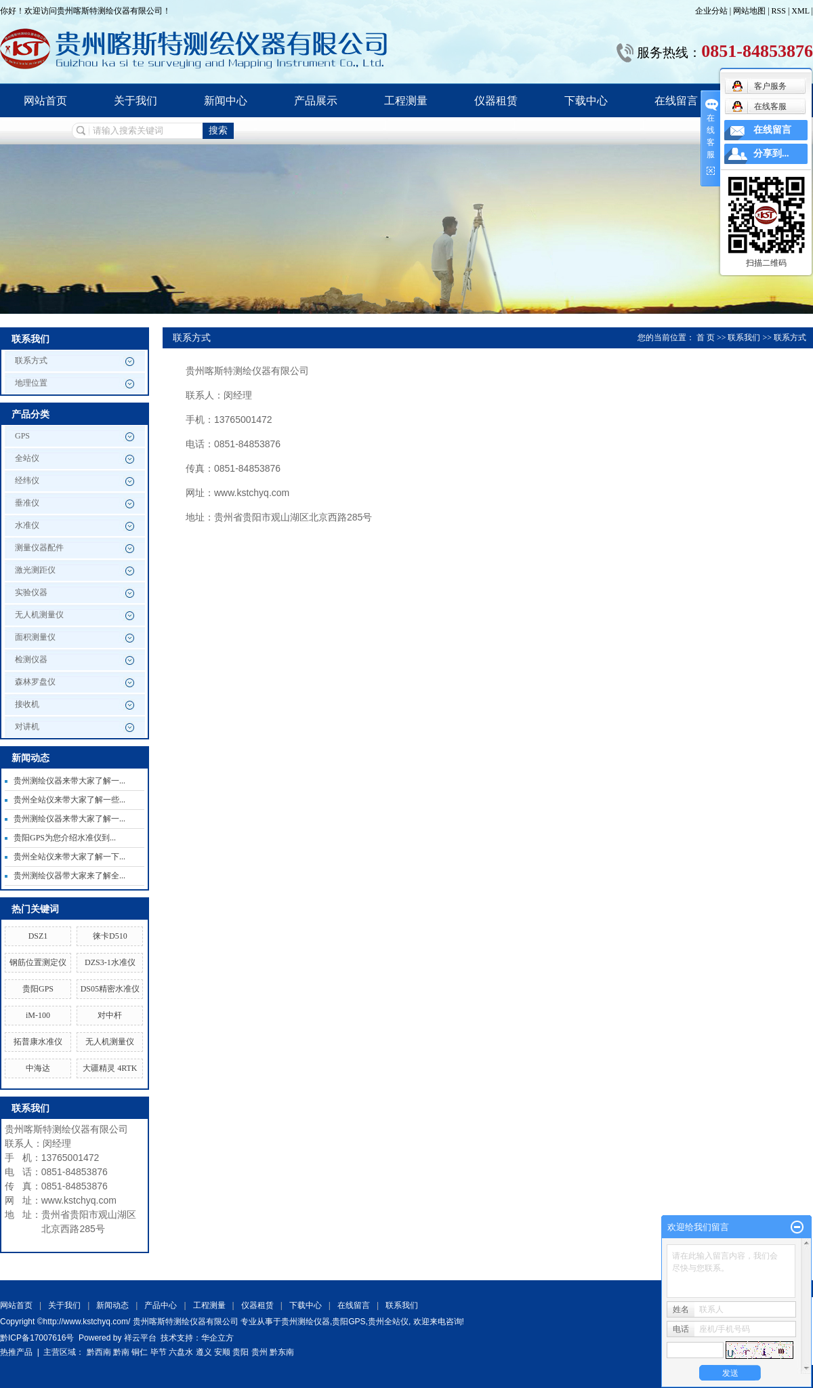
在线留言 (676, 100)
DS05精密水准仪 (110, 989)
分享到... (771, 153)
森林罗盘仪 (35, 682)
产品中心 (160, 1305)
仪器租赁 (496, 100)
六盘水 (181, 1352)
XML (800, 11)
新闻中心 (225, 100)
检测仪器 (31, 659)
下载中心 (586, 100)
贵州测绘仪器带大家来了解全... (69, 875)
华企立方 (217, 1338)
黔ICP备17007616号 (37, 1338)
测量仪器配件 (39, 547)
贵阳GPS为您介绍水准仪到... (65, 837)
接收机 (27, 704)
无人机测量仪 (39, 614)
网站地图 (750, 11)
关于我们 (135, 100)
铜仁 (139, 1352)
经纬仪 (27, 480)
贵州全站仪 (388, 1321)
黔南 (121, 1352)
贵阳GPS (38, 989)
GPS (22, 436)
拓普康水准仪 (38, 1041)
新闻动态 (112, 1305)
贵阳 (240, 1352)
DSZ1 (38, 936)
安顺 (222, 1352)
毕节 (158, 1352)
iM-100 (38, 1015)
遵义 (204, 1352)
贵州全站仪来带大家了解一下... (69, 856)
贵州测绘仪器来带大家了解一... (69, 780)
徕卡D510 (110, 936)
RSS (779, 11)
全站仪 (27, 458)
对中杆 (110, 1015)
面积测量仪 (35, 637)
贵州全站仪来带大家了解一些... (69, 799)
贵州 (259, 1352)
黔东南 (282, 1352)
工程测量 (406, 100)
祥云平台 (140, 1338)
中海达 (38, 1068)
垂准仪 (27, 503)
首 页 (705, 337)
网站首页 (45, 100)
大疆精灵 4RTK (110, 1068)
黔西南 (99, 1352)
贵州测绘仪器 (305, 1321)
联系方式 (31, 360)
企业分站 (711, 11)
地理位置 (31, 383)
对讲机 (27, 726)
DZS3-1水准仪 (110, 962)
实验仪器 (31, 592)
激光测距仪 (35, 570)
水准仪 (27, 525)
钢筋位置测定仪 (37, 962)
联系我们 (744, 337)
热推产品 (16, 1352)
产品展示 (315, 100)
